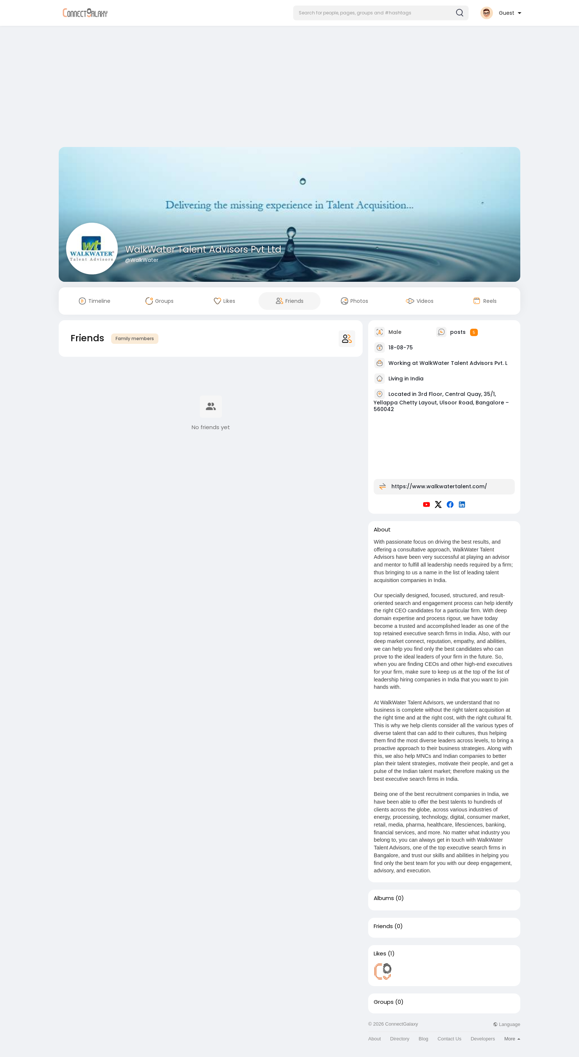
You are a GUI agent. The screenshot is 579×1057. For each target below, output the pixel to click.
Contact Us (449, 1038)
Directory (400, 1038)
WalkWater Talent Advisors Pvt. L (463, 363)
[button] (381, 13)
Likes (380, 954)
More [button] (512, 1038)
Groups (384, 1002)
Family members (135, 338)
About (374, 1038)
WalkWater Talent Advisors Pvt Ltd (203, 249)
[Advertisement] (289, 88)
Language (506, 1024)
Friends (383, 926)
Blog (423, 1038)
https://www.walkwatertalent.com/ (439, 486)
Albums (384, 898)
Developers (483, 1038)
